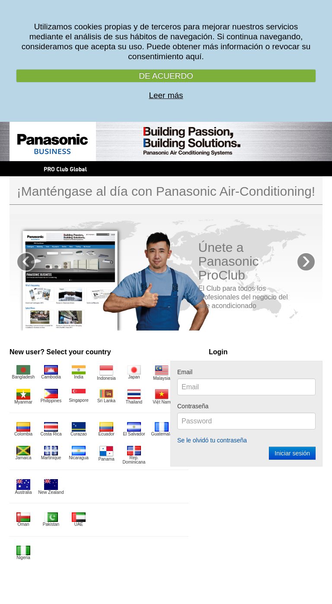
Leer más (166, 95)
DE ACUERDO (166, 75)
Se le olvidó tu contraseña (212, 440)
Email (184, 372)
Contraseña (192, 406)
